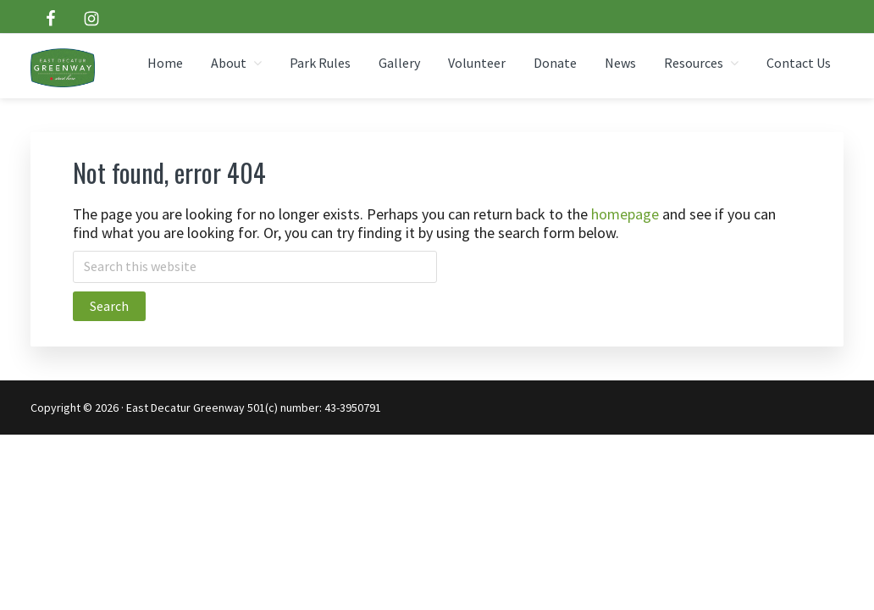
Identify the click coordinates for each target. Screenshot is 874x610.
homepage (625, 214)
